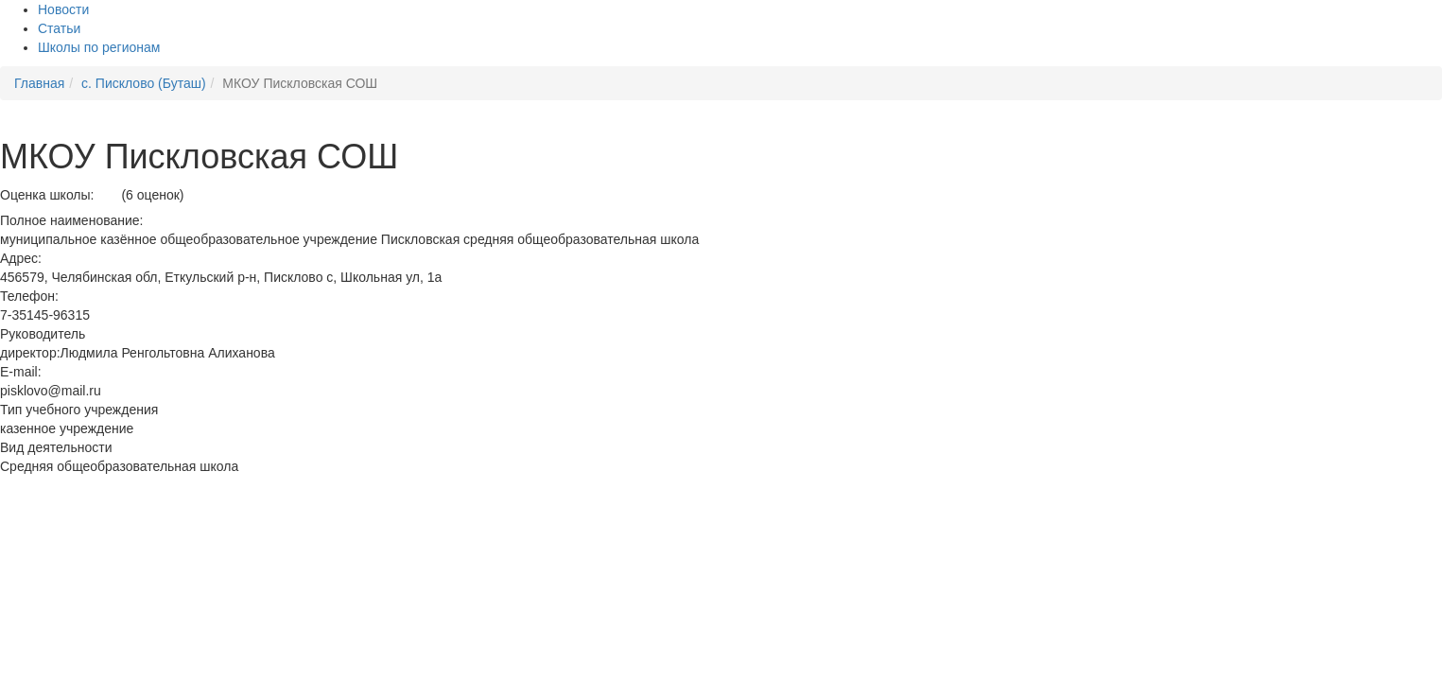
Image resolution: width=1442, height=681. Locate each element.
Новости (63, 9)
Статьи (59, 28)
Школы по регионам (99, 47)
